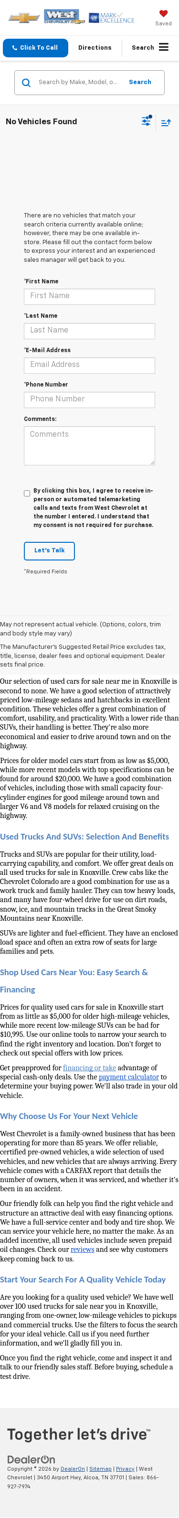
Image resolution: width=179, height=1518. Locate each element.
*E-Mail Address (47, 351)
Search (140, 82)
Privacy (125, 1469)
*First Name (41, 282)
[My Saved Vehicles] (163, 19)
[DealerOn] (31, 1459)
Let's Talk (49, 551)
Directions (95, 48)
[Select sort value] (163, 122)
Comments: (40, 419)
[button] (35, 48)
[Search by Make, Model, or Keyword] (79, 82)
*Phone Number (46, 385)
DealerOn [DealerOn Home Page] (73, 1469)
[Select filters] (146, 122)
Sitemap (100, 1469)
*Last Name (40, 316)
